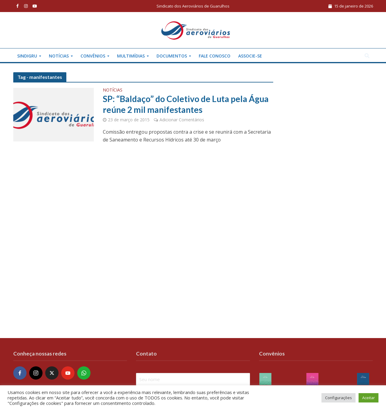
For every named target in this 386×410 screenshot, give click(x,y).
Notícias (59, 56)
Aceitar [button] (368, 397)
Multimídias (131, 56)
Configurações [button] (338, 397)
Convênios (93, 56)
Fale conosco (214, 56)
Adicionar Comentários (182, 120)
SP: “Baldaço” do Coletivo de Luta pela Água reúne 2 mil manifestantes (186, 104)
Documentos (172, 56)
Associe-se (250, 56)
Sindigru (27, 56)
